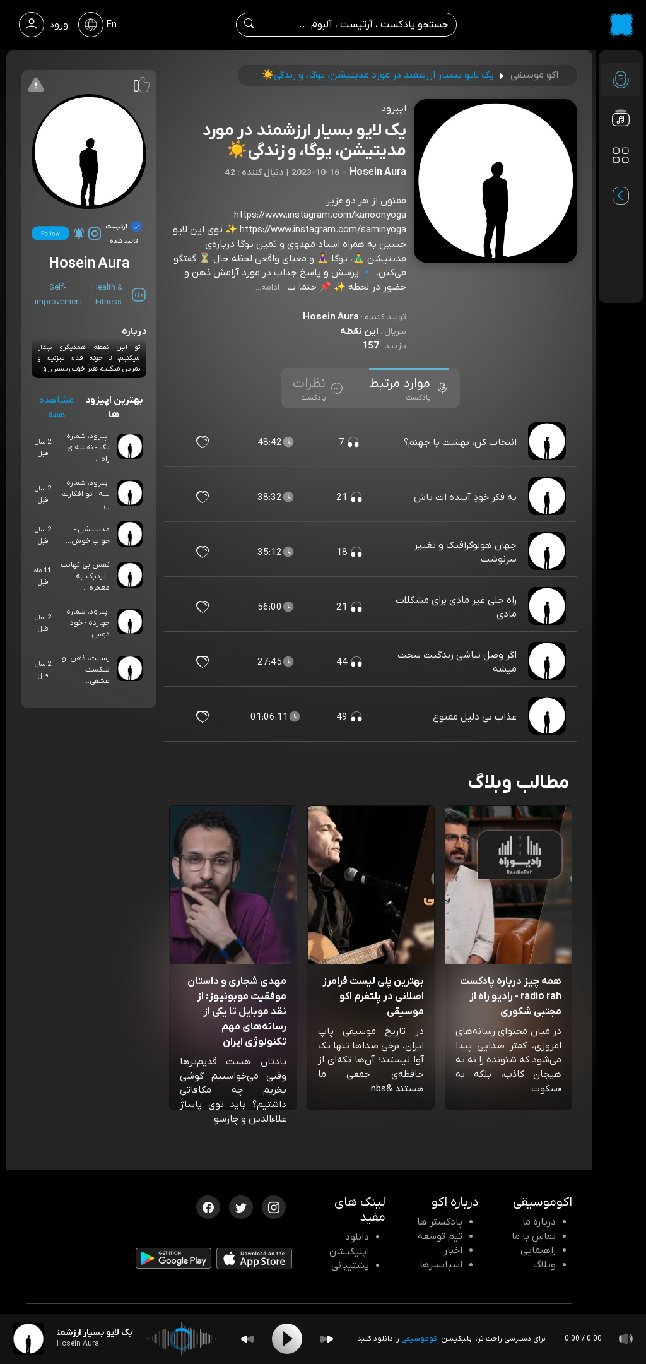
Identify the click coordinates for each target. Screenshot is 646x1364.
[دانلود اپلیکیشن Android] (173, 1261)
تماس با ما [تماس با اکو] (534, 1236)
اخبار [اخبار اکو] (452, 1250)
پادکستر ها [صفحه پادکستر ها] (439, 1222)
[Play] (287, 1339)
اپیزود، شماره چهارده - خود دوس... (88, 623)
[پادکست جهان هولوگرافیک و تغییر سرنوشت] (548, 552)
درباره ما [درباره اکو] (539, 1222)
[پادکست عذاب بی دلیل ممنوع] (548, 717)
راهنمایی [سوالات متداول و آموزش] (538, 1250)
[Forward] (326, 1339)
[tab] (409, 388)
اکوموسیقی (420, 1339)
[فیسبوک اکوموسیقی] (208, 1206)
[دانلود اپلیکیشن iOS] (254, 1261)
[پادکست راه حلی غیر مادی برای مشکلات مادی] (548, 607)
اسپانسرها (441, 1265)
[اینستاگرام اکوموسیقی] (274, 1206)
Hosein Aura (331, 317)
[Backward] (247, 1339)
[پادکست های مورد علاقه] (621, 180)
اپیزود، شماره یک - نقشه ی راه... (88, 447)
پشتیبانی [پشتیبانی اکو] (350, 1265)
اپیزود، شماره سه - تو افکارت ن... (86, 494)
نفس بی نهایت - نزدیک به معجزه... (85, 576)
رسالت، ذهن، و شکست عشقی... (86, 669)
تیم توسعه (440, 1236)
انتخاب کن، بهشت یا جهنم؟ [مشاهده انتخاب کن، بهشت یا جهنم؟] (460, 442)
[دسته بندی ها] (621, 155)
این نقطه (359, 331)
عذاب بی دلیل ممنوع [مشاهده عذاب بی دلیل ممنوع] (475, 717)
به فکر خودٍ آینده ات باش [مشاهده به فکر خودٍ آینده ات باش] (465, 497)
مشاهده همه (56, 407)
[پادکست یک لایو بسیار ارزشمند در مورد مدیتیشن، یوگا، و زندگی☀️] (28, 1339)
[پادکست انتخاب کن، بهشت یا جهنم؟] (548, 442)
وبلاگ (544, 1265)
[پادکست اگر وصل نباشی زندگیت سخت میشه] (548, 662)
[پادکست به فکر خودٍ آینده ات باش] (548, 497)
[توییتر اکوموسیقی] (241, 1206)
